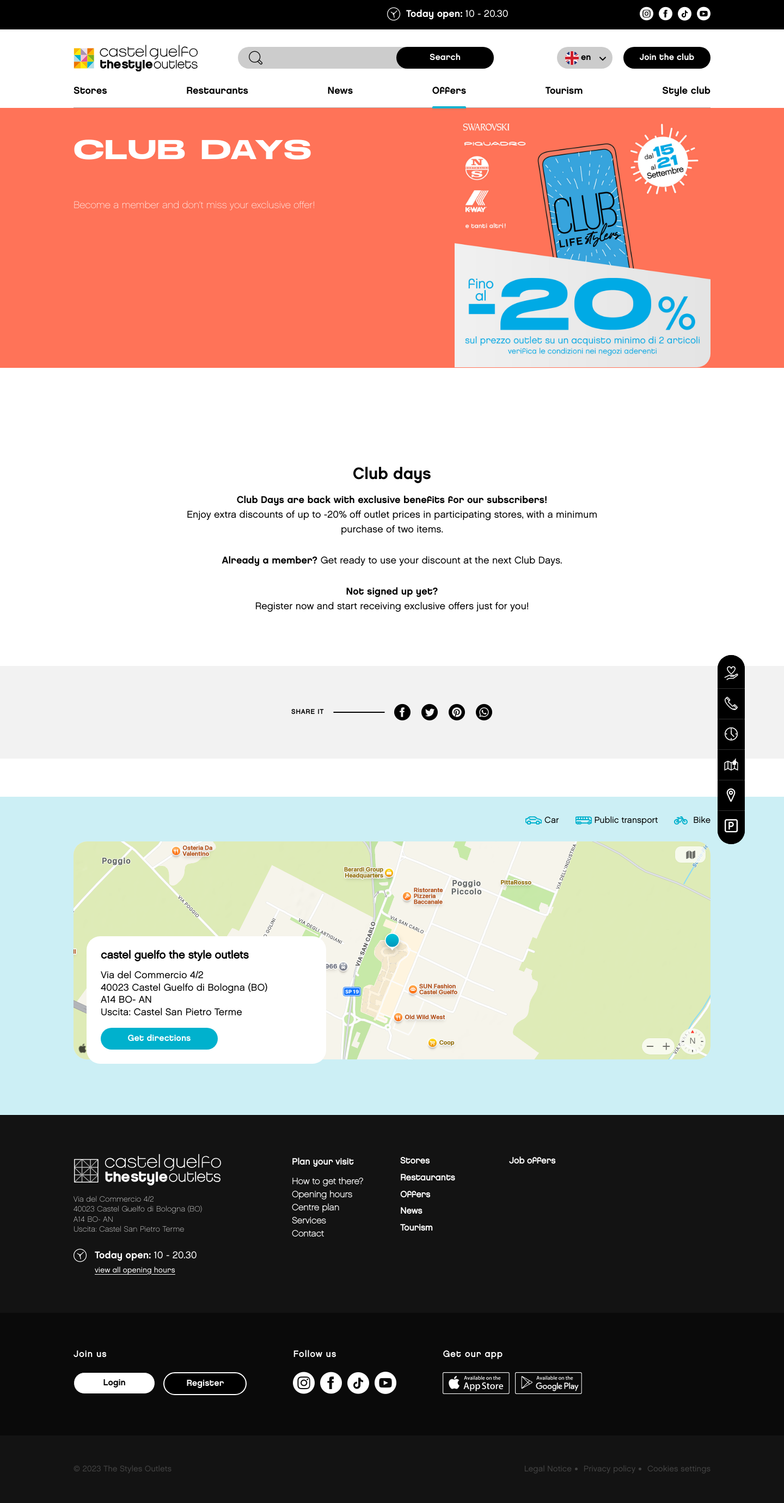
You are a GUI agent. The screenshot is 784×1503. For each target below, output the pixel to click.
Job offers (532, 1161)
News (340, 91)
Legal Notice (548, 1469)
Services (309, 1221)
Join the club (667, 57)
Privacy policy (609, 1469)
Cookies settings (678, 1469)
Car (551, 820)
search (445, 57)
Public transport (626, 820)
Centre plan (315, 1208)
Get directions (159, 1038)
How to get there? (327, 1182)
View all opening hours (135, 1270)
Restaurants (217, 91)
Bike (701, 820)
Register (205, 1383)
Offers (449, 91)
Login (114, 1383)
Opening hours (322, 1195)
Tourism (564, 91)
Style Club (686, 91)
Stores (90, 91)
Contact (308, 1234)
